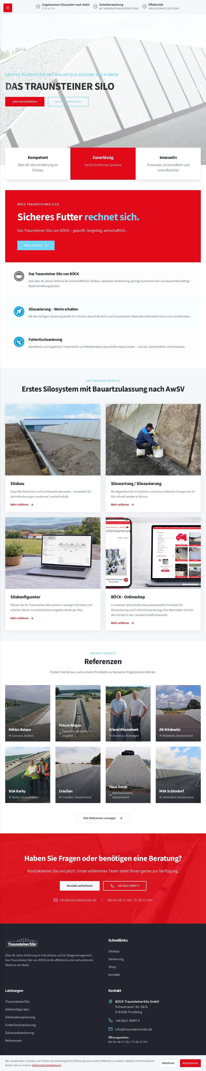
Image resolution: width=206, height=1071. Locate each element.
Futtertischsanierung (20, 1025)
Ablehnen (168, 1063)
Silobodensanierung (20, 1017)
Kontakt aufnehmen (68, 102)
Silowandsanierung (19, 1032)
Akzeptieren (190, 1063)
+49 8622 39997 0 (124, 886)
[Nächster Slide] (197, 89)
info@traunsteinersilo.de (75, 900)
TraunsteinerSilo (17, 1001)
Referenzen (13, 1040)
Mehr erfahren (36, 245)
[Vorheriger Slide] (8, 89)
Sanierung (115, 959)
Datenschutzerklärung (46, 1065)
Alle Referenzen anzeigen (103, 818)
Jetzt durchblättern (24, 102)
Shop (112, 967)
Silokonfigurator (17, 1009)
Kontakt (114, 974)
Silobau (114, 951)
